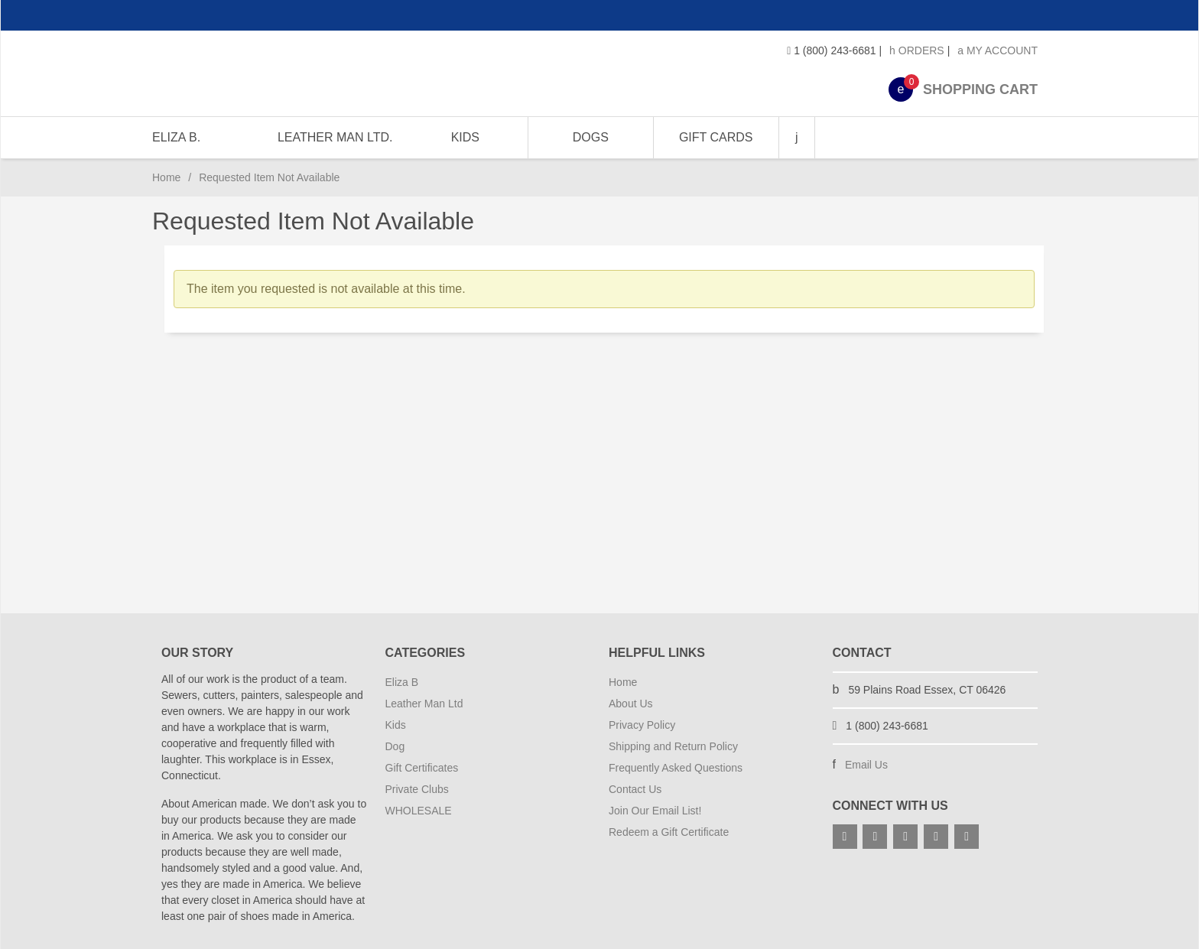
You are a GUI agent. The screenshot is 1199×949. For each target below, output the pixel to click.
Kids (395, 725)
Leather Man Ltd (424, 703)
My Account (997, 50)
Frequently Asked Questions (675, 768)
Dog (395, 746)
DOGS (590, 137)
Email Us (866, 765)
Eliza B (402, 682)
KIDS (464, 137)
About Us (631, 703)
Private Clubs (417, 789)
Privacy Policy (642, 725)
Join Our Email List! (655, 810)
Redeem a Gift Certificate (669, 832)
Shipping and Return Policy (673, 746)
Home (166, 177)
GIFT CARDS (715, 137)
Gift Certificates (422, 768)
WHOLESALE (418, 810)
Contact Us (635, 789)
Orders (916, 50)
